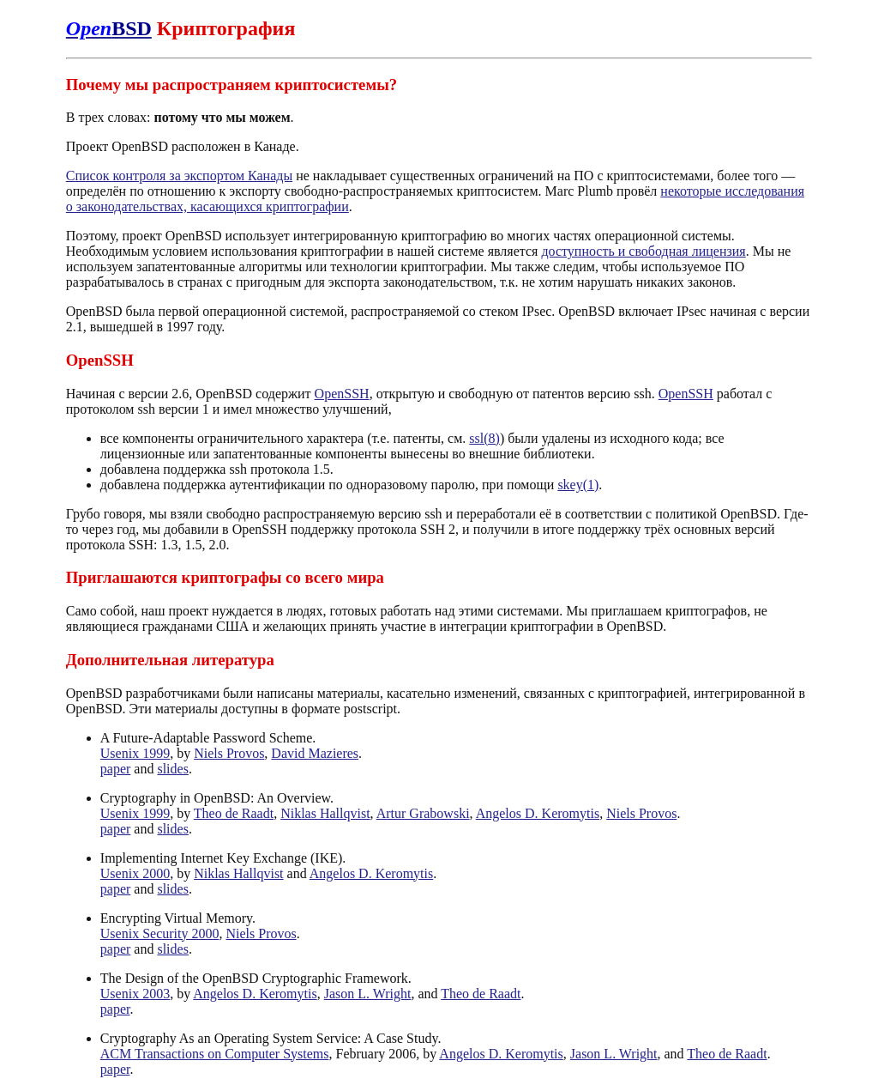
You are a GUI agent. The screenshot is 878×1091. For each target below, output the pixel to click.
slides (172, 768)
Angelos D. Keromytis (537, 813)
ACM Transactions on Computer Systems (214, 1053)
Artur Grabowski (423, 813)
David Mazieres (314, 753)
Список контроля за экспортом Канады (179, 175)
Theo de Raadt (234, 813)
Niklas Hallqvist (325, 813)
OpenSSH (342, 393)
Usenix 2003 (135, 993)
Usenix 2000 (135, 873)
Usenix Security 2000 (160, 933)
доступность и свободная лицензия (643, 251)
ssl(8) (484, 438)
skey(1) (577, 484)
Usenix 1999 (135, 753)
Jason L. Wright (368, 993)
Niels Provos (229, 753)
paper (115, 768)
